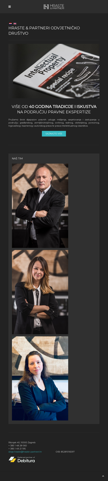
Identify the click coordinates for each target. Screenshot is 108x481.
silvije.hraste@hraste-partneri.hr (25, 451)
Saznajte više (54, 133)
